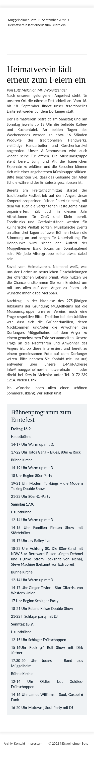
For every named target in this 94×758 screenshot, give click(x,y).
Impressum (34, 743)
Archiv (8, 743)
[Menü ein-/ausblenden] (87, 2)
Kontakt (19, 743)
